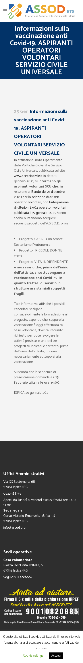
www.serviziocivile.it (28, 176)
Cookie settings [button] (33, 655)
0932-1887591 (12, 493)
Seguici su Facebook (17, 577)
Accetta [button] (56, 656)
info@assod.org (14, 527)
